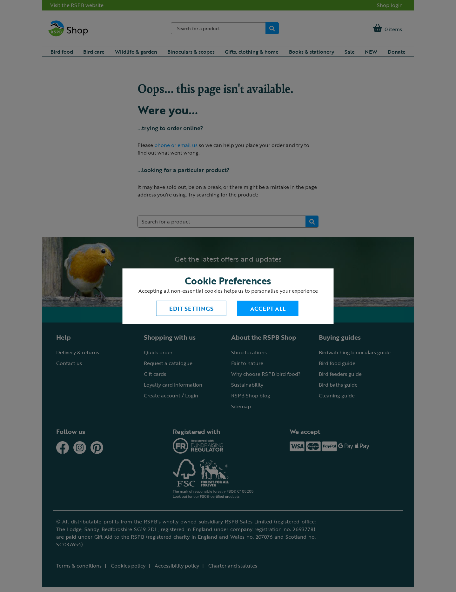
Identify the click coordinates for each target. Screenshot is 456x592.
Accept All (267, 308)
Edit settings (191, 308)
